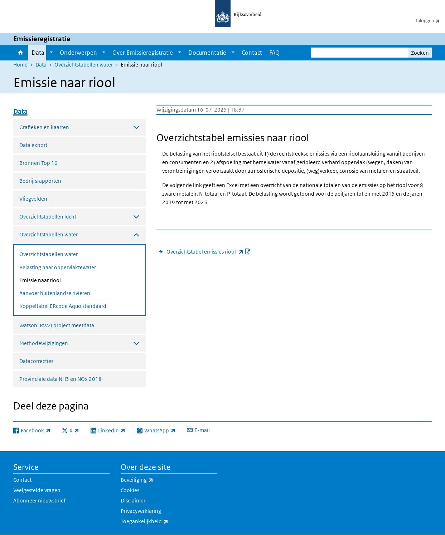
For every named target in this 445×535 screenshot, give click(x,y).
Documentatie (207, 53)
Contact (252, 53)
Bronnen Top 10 (38, 162)
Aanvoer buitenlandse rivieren (54, 293)
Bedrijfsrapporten (40, 180)
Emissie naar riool (59, 280)
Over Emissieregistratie (142, 53)
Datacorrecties (36, 361)
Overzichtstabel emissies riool (208, 251)
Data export (33, 145)
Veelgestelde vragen (37, 490)
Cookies (130, 490)
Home (20, 52)
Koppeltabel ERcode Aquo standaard (62, 306)
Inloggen (430, 20)
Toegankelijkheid (160, 521)
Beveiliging (153, 480)
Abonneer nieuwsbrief (39, 500)
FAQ (274, 53)
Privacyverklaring (141, 510)
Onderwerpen (78, 53)
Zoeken (420, 52)
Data (38, 53)
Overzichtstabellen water (83, 64)
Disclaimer (133, 500)
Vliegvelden (33, 198)
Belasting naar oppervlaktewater (57, 267)
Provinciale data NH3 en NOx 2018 (60, 379)
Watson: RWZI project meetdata (56, 325)
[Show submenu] (51, 52)
